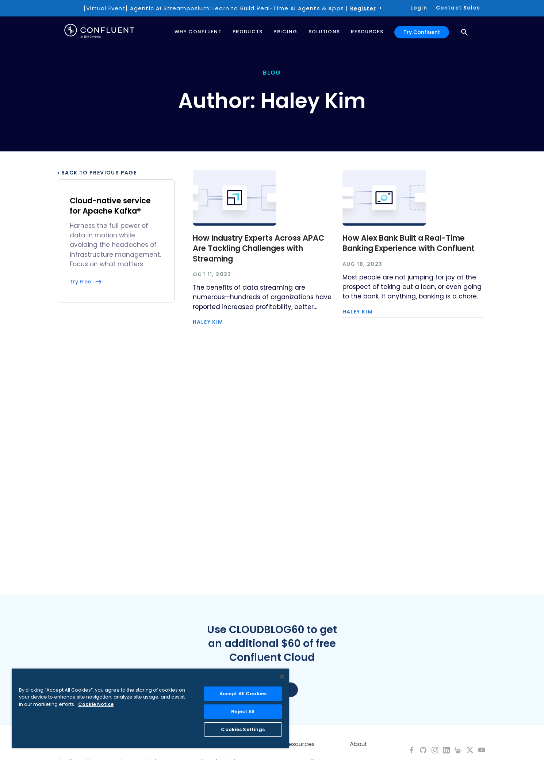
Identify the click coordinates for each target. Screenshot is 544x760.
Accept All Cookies (243, 693)
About (358, 744)
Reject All (242, 711)
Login (418, 7)
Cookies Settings (243, 729)
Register (363, 8)
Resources (300, 744)
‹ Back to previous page (97, 173)
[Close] (282, 676)
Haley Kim (208, 322)
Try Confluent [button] (421, 32)
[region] (150, 708)
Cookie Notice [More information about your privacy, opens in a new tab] (96, 704)
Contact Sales (458, 7)
